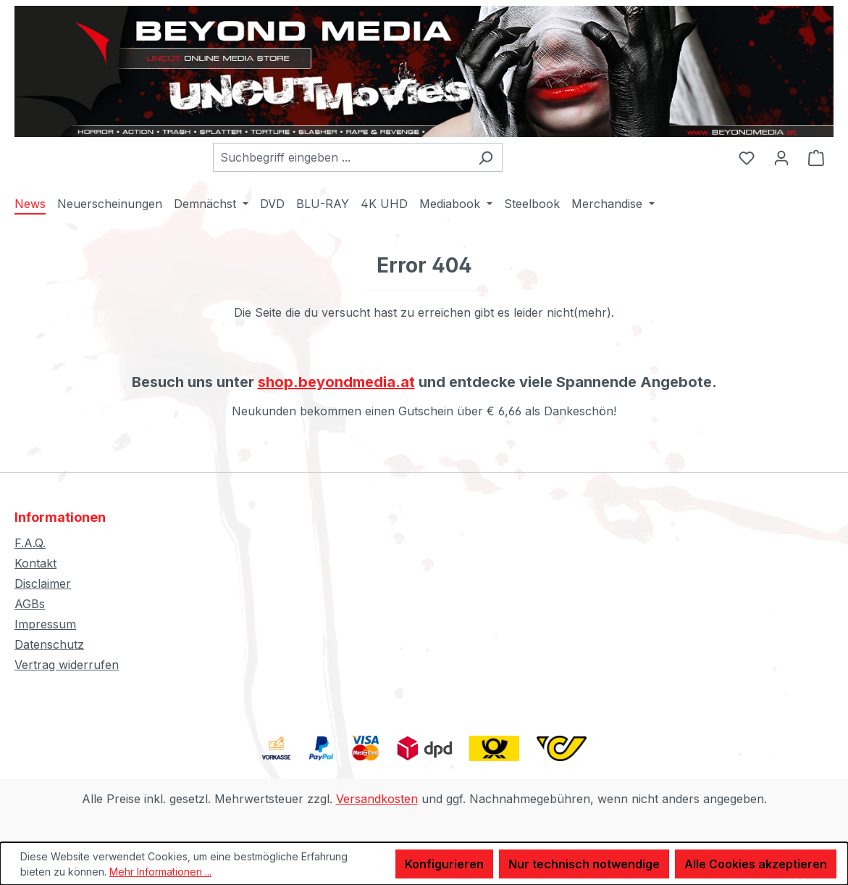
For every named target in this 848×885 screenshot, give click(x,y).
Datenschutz (49, 644)
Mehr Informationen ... (160, 871)
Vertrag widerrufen (66, 664)
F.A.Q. (30, 543)
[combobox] (341, 157)
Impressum (45, 624)
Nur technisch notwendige (584, 864)
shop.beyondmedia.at (336, 382)
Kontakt (35, 563)
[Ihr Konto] (781, 157)
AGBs (29, 604)
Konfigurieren (444, 864)
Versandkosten (377, 798)
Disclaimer (42, 583)
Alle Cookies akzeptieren (755, 864)
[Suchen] (486, 157)
